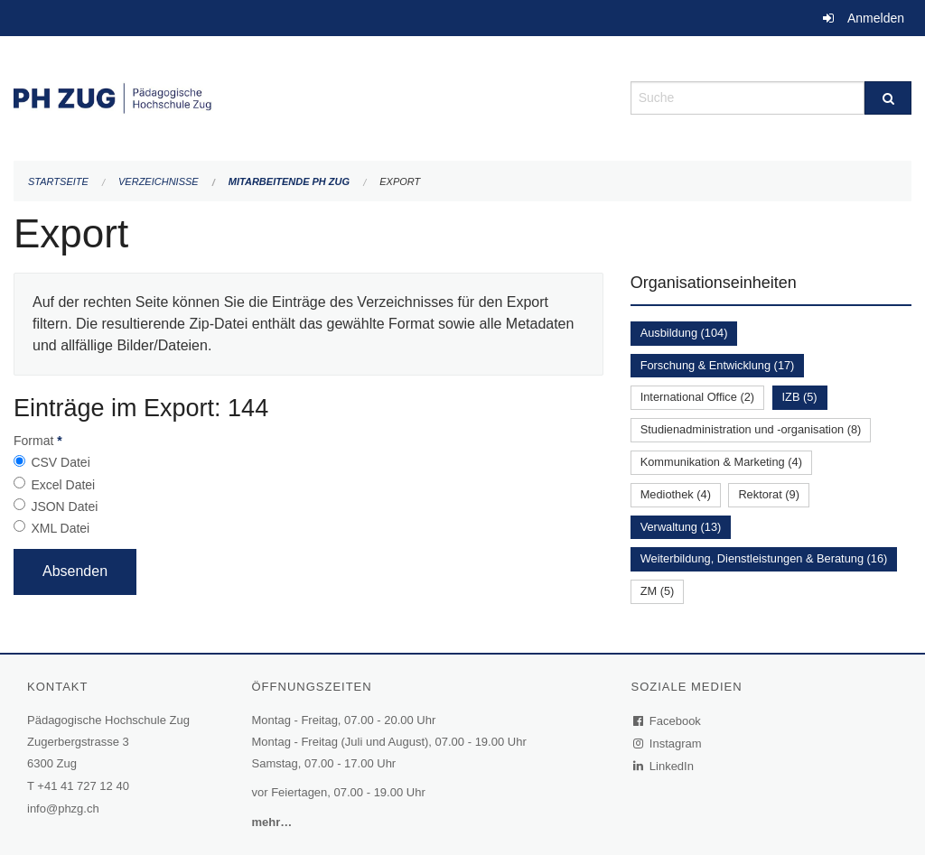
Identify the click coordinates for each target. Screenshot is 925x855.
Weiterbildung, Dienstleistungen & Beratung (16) (764, 558)
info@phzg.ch (63, 808)
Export (399, 181)
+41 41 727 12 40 (83, 786)
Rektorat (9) (768, 494)
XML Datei (60, 528)
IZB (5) (800, 397)
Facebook (668, 721)
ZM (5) (657, 591)
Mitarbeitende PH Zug (289, 181)
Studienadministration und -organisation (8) (751, 429)
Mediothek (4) (675, 494)
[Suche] (887, 98)
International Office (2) (697, 397)
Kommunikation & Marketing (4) (721, 462)
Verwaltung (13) (681, 527)
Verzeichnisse (158, 181)
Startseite (58, 181)
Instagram (668, 743)
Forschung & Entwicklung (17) (717, 365)
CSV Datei (60, 462)
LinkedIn (664, 766)
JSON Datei (64, 506)
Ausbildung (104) (684, 332)
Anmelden (875, 18)
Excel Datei (63, 485)
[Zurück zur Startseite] (308, 96)
